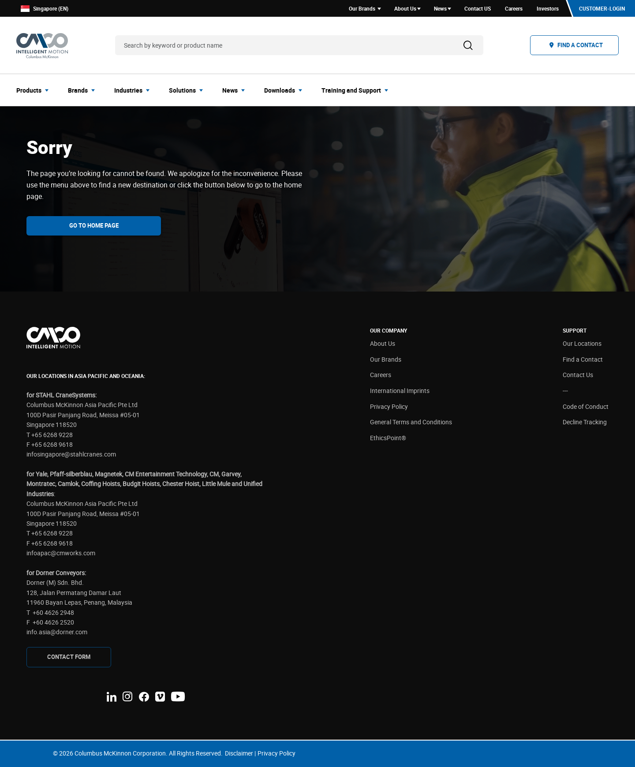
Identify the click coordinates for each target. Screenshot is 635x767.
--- (565, 390)
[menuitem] (35, 90)
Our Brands (385, 359)
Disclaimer (239, 753)
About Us (382, 343)
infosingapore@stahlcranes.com (71, 454)
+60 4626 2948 (53, 612)
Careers (380, 374)
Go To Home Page (94, 225)
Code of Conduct (586, 406)
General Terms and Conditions (411, 422)
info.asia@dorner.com (56, 632)
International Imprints (400, 390)
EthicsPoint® (388, 438)
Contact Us (578, 374)
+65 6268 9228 (52, 434)
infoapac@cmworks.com (60, 553)
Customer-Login (602, 8)
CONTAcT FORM (68, 657)
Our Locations (582, 343)
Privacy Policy (389, 406)
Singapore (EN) (44, 8)
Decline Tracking (585, 422)
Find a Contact (583, 359)
